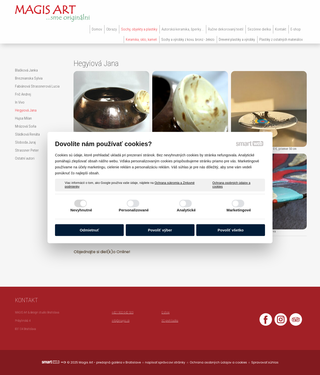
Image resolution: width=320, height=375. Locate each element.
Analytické (186, 210)
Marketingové (238, 210)
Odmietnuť (89, 230)
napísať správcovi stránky (165, 362)
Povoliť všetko (231, 230)
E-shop (166, 312)
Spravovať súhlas (264, 362)
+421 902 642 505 (123, 312)
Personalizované (134, 210)
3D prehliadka (170, 320)
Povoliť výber (160, 230)
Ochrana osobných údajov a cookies (231, 185)
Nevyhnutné (81, 210)
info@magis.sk (121, 320)
